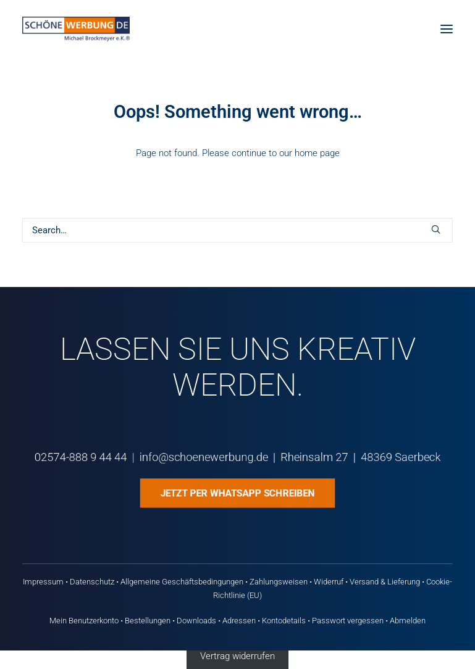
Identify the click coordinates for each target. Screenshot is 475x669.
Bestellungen (147, 620)
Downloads (196, 620)
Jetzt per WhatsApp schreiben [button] (237, 492)
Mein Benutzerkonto (84, 620)
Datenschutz (92, 581)
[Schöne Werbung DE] (76, 29)
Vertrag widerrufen (237, 656)
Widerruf (328, 581)
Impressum (43, 581)
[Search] (237, 230)
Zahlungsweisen (279, 581)
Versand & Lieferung (385, 581)
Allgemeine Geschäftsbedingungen (181, 581)
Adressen (239, 620)
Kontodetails (284, 620)
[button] (446, 29)
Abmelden (408, 620)
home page (317, 153)
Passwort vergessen (348, 620)
